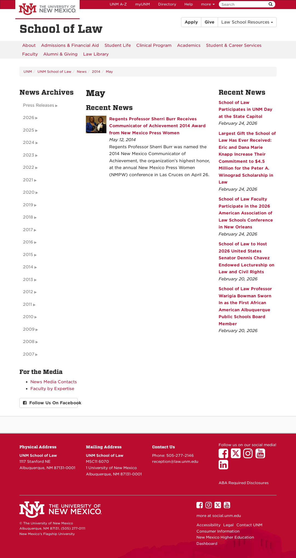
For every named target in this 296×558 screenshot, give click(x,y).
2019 (28, 204)
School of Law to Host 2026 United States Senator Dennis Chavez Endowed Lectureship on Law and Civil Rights (246, 258)
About (29, 45)
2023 (28, 155)
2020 (28, 192)
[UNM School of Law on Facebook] (225, 456)
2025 (28, 130)
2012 (28, 291)
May (109, 71)
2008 (28, 341)
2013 (28, 279)
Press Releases (38, 105)
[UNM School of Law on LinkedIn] (225, 467)
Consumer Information (218, 531)
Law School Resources (247, 22)
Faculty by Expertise (52, 388)
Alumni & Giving (60, 54)
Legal (228, 525)
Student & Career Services (234, 45)
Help (188, 4)
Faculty (30, 54)
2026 (28, 117)
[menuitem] (28, 45)
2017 (28, 229)
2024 (28, 142)
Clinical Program (154, 45)
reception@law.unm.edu (175, 461)
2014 (96, 71)
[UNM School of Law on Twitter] (237, 456)
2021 (28, 180)
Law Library (96, 54)
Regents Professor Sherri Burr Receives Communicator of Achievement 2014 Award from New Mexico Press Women (157, 126)
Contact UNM (249, 525)
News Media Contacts (53, 381)
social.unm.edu (226, 515)
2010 (28, 316)
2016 (28, 242)
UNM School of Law (54, 71)
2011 (27, 304)
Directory (167, 4)
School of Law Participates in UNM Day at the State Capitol (245, 109)
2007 (28, 354)
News (81, 71)
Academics (189, 45)
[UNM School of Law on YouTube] (262, 456)
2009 (28, 329)
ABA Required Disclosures (244, 483)
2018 (28, 217)
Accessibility (208, 525)
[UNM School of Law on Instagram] (249, 456)
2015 (28, 254)
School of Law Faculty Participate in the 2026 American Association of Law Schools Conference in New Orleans (246, 213)
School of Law (61, 29)
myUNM (142, 4)
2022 (28, 167)
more (208, 4)
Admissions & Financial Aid (70, 45)
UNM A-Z (118, 4)
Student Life (118, 45)
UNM (28, 71)
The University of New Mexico (47, 9)
